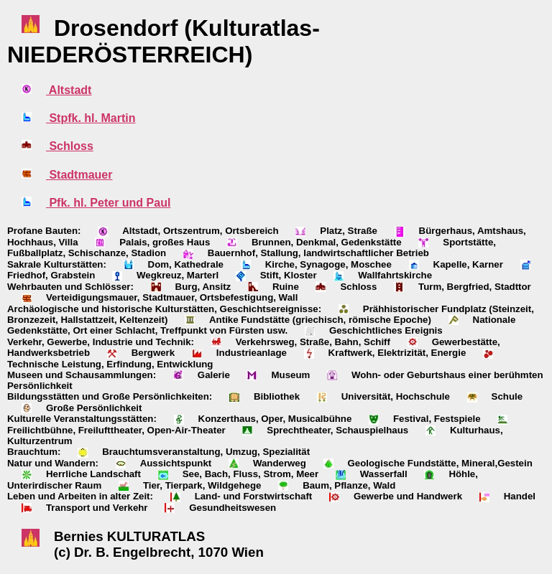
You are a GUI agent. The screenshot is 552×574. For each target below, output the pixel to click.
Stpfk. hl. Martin (90, 118)
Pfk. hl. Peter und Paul (108, 203)
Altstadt (68, 90)
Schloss (69, 146)
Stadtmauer (79, 175)
